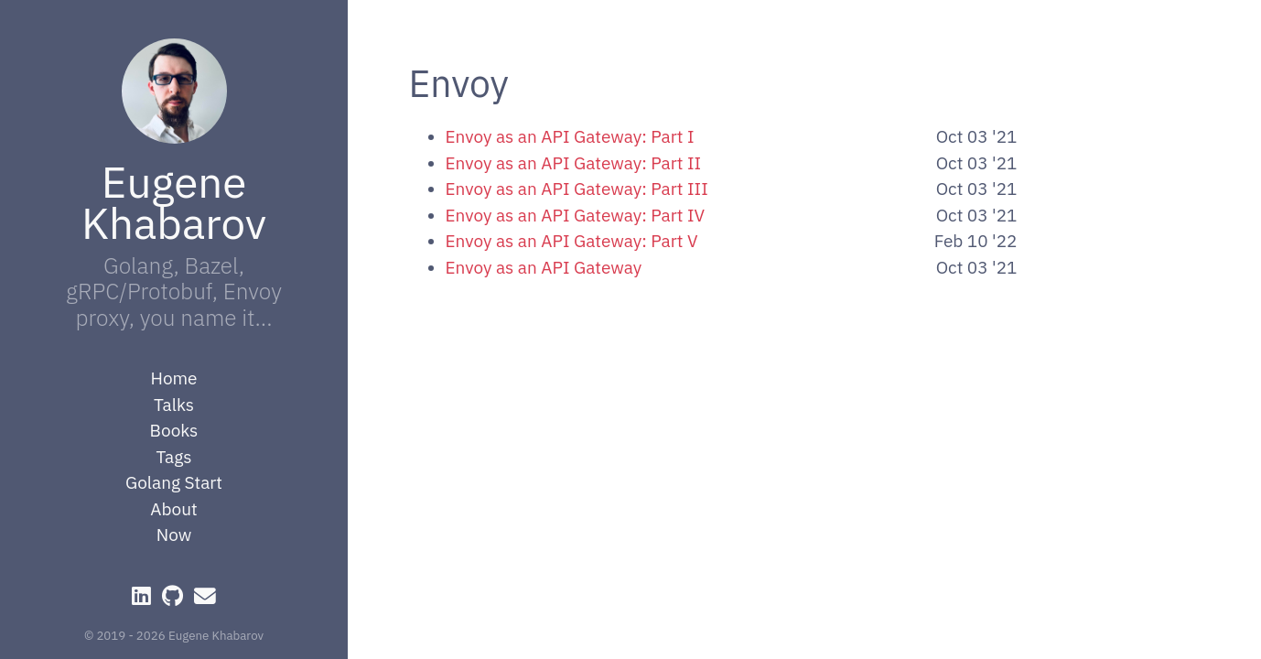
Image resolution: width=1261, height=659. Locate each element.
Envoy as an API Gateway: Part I (570, 136)
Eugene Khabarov (173, 202)
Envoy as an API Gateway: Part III (577, 189)
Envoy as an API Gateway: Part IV (576, 215)
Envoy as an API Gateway (544, 267)
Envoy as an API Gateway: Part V (572, 241)
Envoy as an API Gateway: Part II (574, 163)
